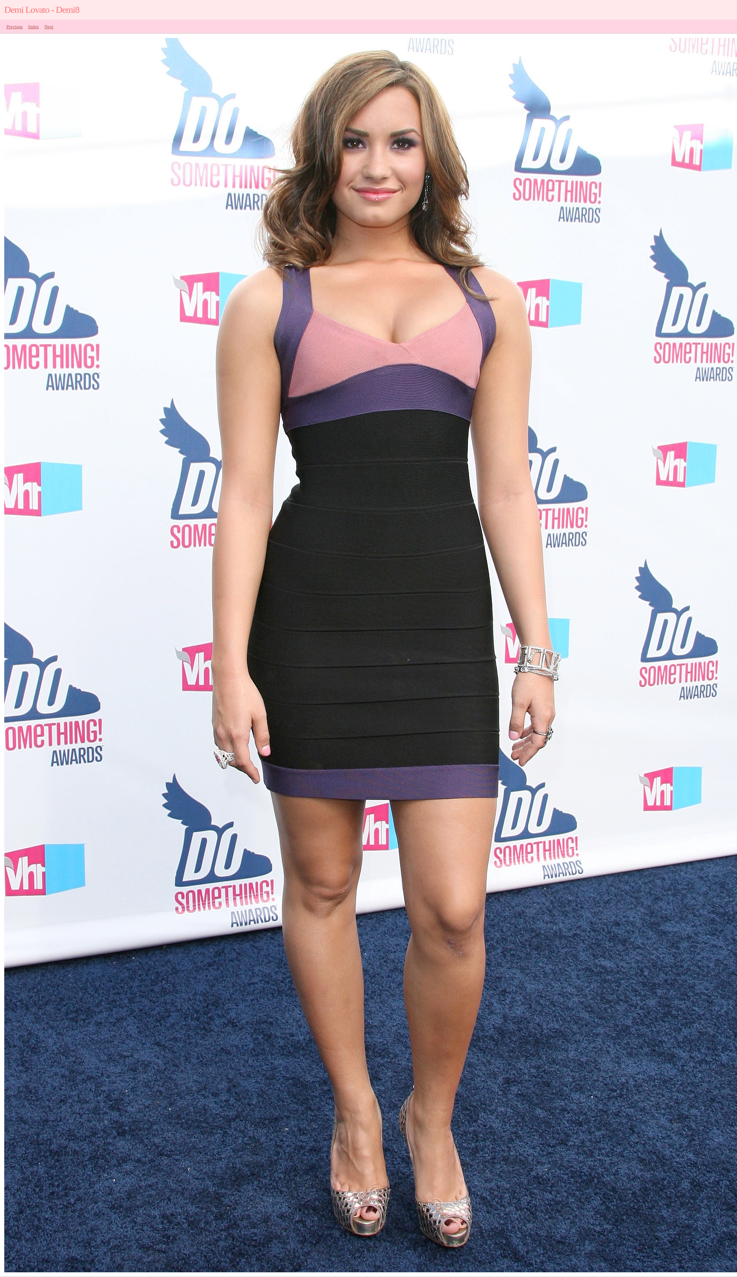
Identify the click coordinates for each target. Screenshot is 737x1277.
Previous (14, 26)
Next (48, 26)
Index (33, 26)
